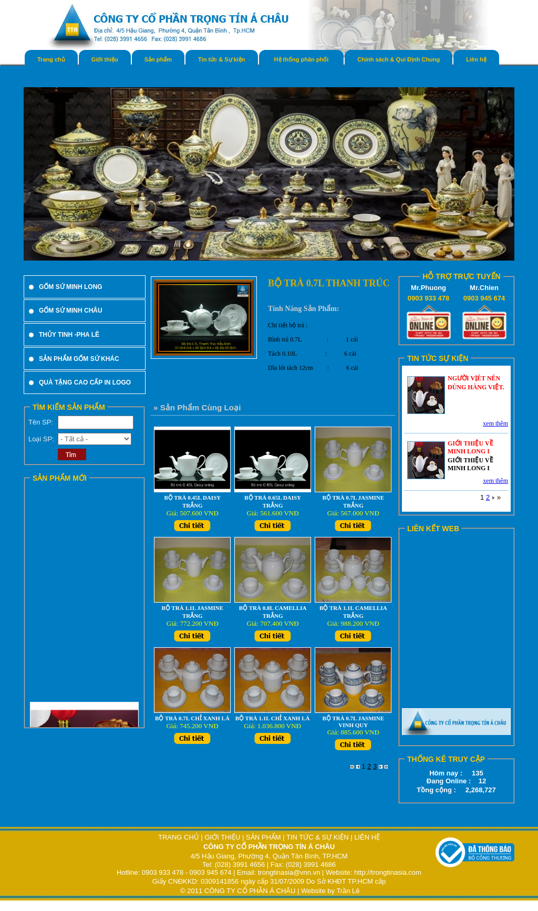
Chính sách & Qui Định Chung (398, 59)
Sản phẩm (158, 59)
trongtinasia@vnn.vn (289, 872)
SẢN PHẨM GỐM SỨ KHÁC (79, 359)
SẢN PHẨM (263, 837)
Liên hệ (476, 59)
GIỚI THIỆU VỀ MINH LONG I (470, 447)
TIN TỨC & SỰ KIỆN (317, 837)
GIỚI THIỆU (222, 837)
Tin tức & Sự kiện (221, 59)
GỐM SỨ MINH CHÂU (70, 310)
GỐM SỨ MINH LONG (70, 287)
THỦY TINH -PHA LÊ (69, 334)
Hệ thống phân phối (301, 59)
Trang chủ (51, 59)
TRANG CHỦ (179, 837)
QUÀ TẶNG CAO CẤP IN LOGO (85, 382)
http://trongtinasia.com (387, 872)
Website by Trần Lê (330, 891)
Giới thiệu (104, 59)
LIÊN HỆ (367, 837)
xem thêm (495, 423)
